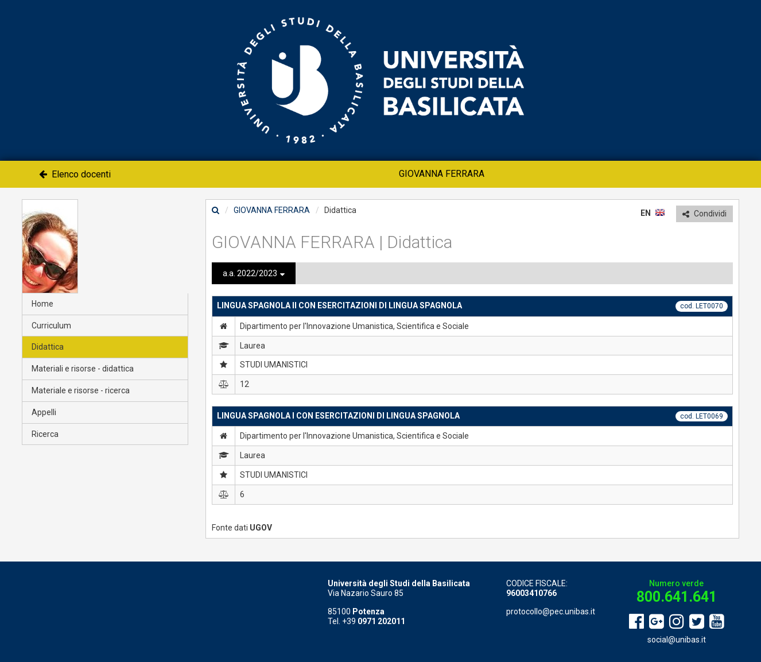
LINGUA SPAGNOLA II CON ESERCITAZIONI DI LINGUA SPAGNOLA (339, 305)
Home (42, 303)
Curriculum (51, 325)
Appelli (44, 412)
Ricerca (45, 434)
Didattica (48, 346)
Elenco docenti (75, 174)
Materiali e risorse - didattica (83, 368)
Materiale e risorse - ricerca (81, 390)
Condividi (704, 213)
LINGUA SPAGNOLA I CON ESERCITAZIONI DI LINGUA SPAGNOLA (338, 415)
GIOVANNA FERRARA (441, 173)
